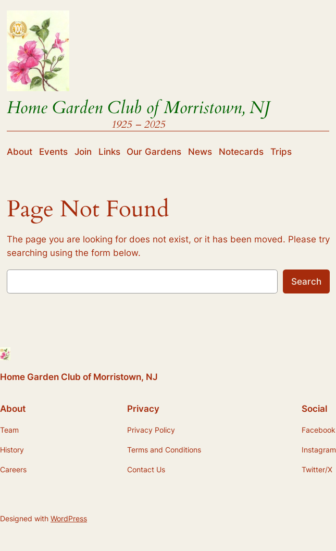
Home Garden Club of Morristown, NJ (138, 107)
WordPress (69, 518)
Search (306, 281)
